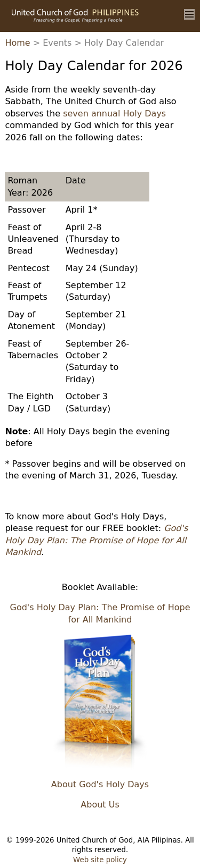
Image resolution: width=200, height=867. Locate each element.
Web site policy (100, 860)
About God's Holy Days (100, 784)
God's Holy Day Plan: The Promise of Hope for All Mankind (96, 540)
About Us (100, 804)
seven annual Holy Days (114, 113)
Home (17, 43)
